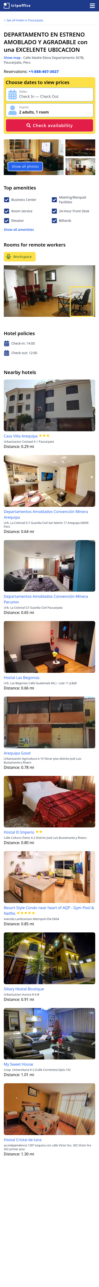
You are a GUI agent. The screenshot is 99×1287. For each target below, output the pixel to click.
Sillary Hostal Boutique (24, 989)
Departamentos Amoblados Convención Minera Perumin (46, 599)
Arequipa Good (17, 753)
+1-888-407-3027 (44, 71)
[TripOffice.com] (17, 6)
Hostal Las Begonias (21, 677)
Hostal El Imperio (19, 832)
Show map (12, 57)
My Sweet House (18, 1064)
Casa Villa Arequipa (21, 436)
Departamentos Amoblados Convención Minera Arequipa (46, 514)
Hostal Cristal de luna (23, 1139)
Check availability (49, 125)
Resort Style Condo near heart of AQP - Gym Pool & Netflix (49, 910)
